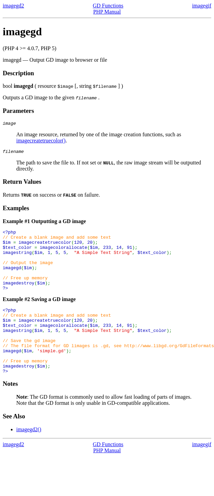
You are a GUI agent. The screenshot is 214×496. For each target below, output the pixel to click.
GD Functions (108, 5)
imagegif (201, 5)
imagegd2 (13, 5)
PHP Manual (107, 12)
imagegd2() (28, 457)
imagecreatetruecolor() (41, 141)
